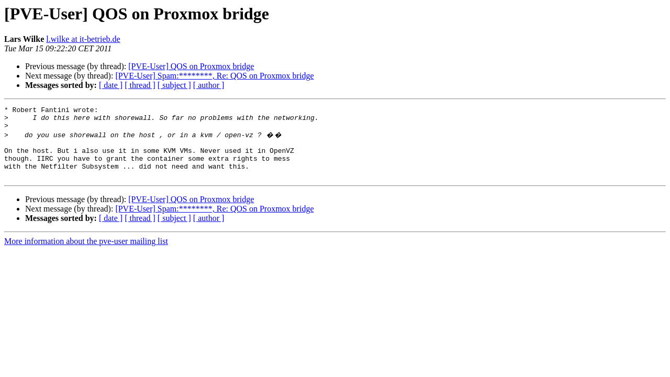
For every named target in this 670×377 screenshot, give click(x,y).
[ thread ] (140, 85)
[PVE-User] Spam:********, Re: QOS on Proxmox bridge (214, 75)
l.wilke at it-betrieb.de (83, 39)
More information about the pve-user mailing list (86, 253)
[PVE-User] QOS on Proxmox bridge (191, 66)
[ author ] (209, 85)
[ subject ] (174, 85)
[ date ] (110, 85)
